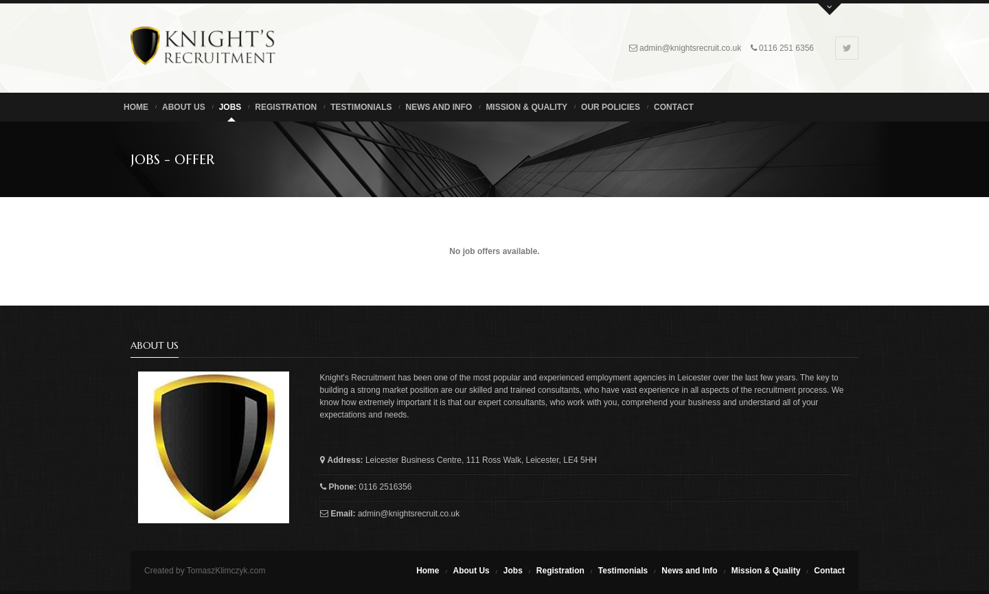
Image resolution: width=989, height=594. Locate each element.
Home (136, 107)
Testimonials (360, 107)
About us (183, 107)
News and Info (438, 107)
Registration (286, 107)
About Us (471, 570)
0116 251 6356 (786, 48)
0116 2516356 (385, 487)
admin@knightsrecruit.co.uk (690, 48)
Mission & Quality (526, 107)
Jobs (230, 107)
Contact (674, 107)
